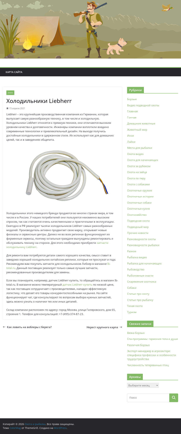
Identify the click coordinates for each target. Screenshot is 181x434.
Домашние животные (141, 123)
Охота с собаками (138, 184)
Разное (131, 251)
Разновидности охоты (141, 239)
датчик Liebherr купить (77, 284)
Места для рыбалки (139, 147)
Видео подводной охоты (143, 105)
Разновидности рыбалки (143, 245)
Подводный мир (138, 227)
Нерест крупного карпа (104, 327)
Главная (132, 111)
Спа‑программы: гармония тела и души (152, 339)
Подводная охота (138, 220)
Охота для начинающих (142, 160)
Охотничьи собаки (139, 202)
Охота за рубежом (138, 166)
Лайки (131, 141)
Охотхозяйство (137, 214)
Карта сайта (14, 72)
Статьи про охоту (138, 293)
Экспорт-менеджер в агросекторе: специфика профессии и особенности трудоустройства (151, 355)
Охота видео (135, 154)
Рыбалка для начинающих (144, 263)
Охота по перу (136, 178)
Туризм (131, 312)
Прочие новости (137, 233)
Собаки (131, 287)
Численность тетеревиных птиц (148, 365)
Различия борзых (138, 345)
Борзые (132, 99)
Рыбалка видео (137, 257)
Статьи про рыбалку (140, 300)
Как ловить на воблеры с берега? (27, 327)
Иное (10, 92)
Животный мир (137, 129)
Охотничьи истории (140, 196)
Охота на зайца (137, 172)
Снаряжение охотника (141, 281)
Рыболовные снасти (140, 275)
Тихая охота (134, 306)
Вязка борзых (136, 333)
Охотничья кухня (138, 208)
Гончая (131, 117)
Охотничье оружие (139, 190)
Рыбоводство (135, 269)
